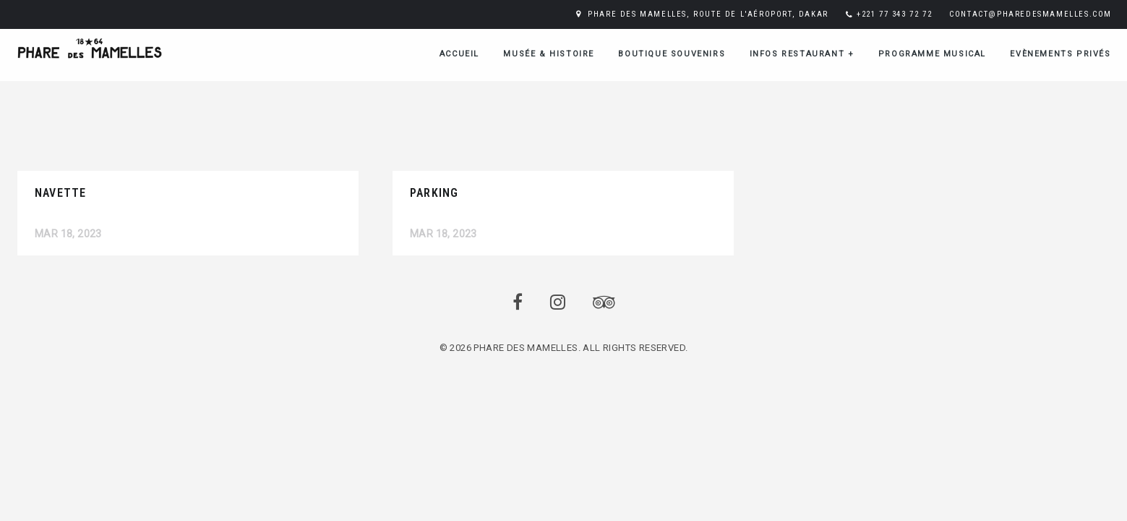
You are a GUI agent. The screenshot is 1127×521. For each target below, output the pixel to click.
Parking (434, 193)
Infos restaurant (802, 54)
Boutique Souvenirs (671, 54)
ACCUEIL (459, 54)
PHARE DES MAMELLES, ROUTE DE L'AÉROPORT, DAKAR (708, 14)
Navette (60, 193)
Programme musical (932, 54)
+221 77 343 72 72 (894, 14)
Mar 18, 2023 (68, 234)
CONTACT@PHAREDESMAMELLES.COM (1030, 14)
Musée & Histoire (548, 54)
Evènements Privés (1060, 54)
